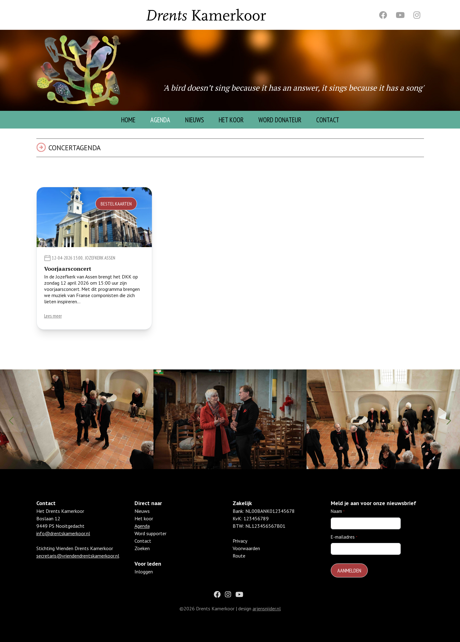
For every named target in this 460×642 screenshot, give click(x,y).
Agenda (160, 119)
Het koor (143, 526)
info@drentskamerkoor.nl (63, 541)
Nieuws (194, 119)
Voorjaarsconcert (67, 268)
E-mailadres (343, 544)
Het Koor (231, 119)
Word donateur (279, 119)
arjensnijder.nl (267, 616)
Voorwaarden (246, 556)
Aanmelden (349, 577)
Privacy (240, 548)
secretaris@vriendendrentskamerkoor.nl (77, 563)
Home (128, 119)
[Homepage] (79, 70)
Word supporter (150, 541)
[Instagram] (417, 15)
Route (239, 563)
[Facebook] (383, 15)
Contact (327, 119)
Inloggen (143, 579)
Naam (336, 519)
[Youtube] (400, 15)
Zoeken (142, 556)
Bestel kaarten (116, 204)
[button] (230, 465)
